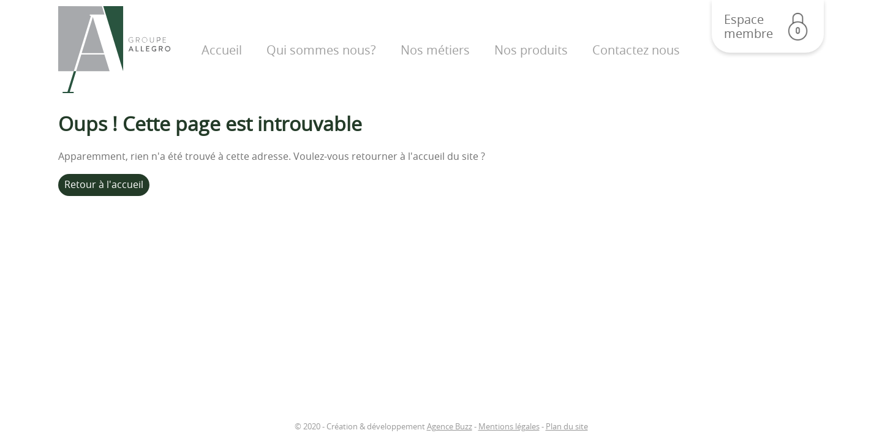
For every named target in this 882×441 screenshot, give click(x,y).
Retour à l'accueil (103, 184)
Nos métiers (435, 50)
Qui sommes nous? (321, 50)
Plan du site (567, 426)
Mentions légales (509, 426)
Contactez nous (636, 50)
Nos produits (531, 50)
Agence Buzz (449, 426)
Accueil (222, 50)
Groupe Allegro (114, 50)
